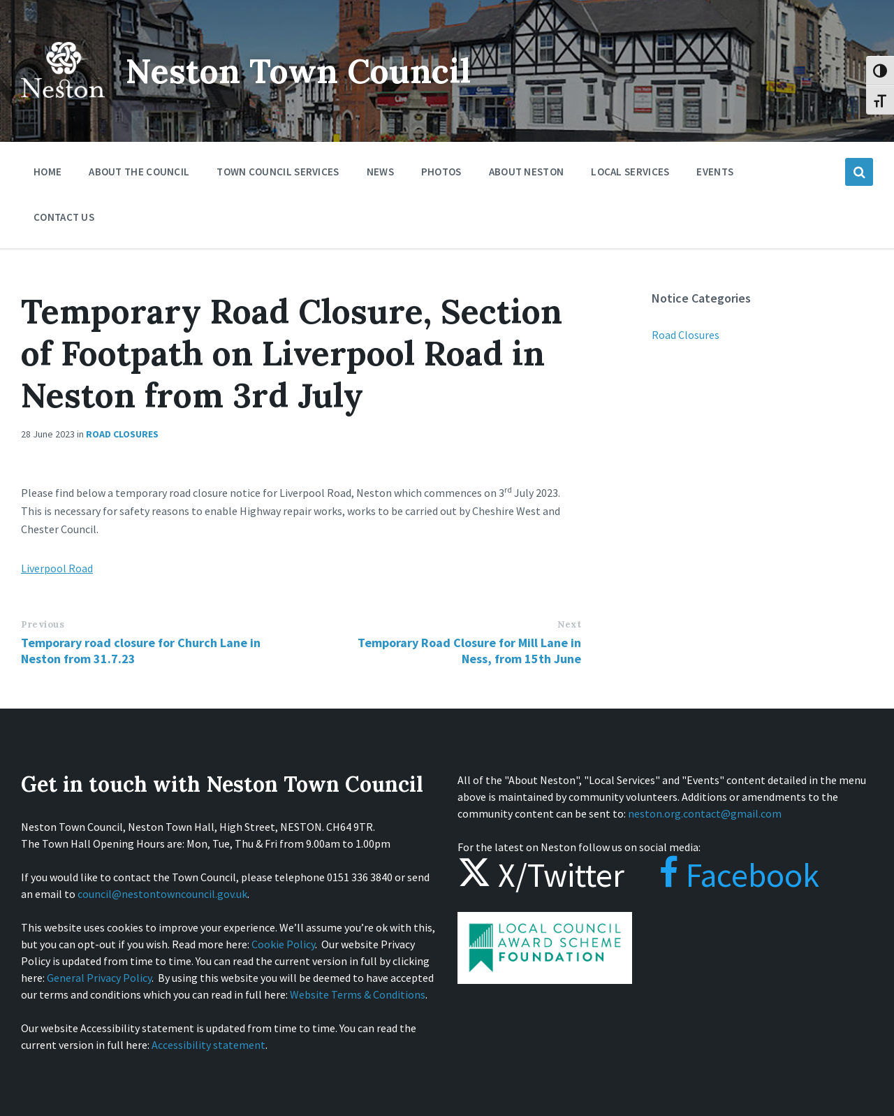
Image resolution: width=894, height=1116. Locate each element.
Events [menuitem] (714, 171)
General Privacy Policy (99, 978)
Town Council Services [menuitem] (278, 171)
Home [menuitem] (47, 171)
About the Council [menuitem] (139, 171)
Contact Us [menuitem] (64, 217)
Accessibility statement (208, 1045)
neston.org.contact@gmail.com (705, 813)
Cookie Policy (283, 944)
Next (569, 624)
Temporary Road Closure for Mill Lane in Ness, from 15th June (469, 651)
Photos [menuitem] (441, 171)
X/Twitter (540, 875)
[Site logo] (63, 108)
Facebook (725, 875)
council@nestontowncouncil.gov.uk (162, 894)
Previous (42, 624)
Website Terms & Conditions (357, 994)
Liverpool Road (57, 568)
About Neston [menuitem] (526, 171)
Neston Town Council (298, 71)
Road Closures (122, 434)
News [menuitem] (380, 171)
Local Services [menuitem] (630, 171)
